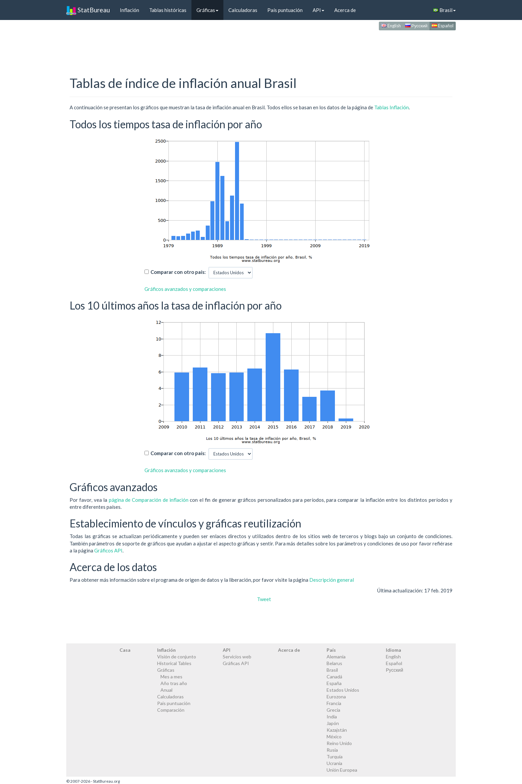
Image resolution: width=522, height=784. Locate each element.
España (334, 683)
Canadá (334, 676)
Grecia (333, 710)
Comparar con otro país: (178, 272)
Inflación (129, 10)
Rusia (332, 750)
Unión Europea (342, 770)
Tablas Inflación (391, 107)
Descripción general (331, 580)
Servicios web (237, 656)
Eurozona (336, 696)
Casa (125, 650)
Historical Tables (174, 663)
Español (442, 25)
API (318, 10)
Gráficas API (236, 663)
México (334, 736)
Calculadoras (242, 10)
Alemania (336, 656)
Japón (333, 723)
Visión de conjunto (176, 656)
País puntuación (285, 10)
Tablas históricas (167, 10)
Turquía (335, 756)
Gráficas (207, 10)
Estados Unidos (343, 690)
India (332, 716)
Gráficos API (108, 550)
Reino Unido (339, 743)
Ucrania (334, 763)
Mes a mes (171, 676)
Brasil (444, 10)
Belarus (334, 663)
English (391, 25)
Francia (334, 703)
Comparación (170, 710)
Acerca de (345, 10)
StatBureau (88, 10)
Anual (166, 690)
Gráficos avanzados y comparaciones (185, 289)
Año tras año (173, 683)
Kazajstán (337, 730)
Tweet (264, 599)
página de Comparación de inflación (149, 500)
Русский (416, 25)
